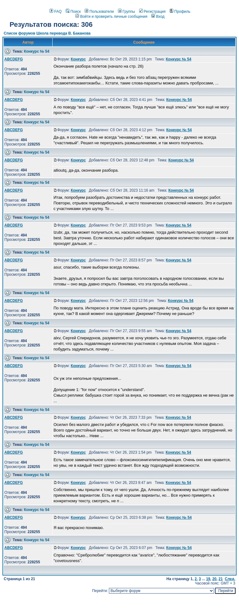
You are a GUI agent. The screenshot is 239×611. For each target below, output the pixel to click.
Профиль (180, 11)
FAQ (55, 11)
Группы (126, 11)
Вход (157, 16)
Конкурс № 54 (36, 51)
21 (220, 579)
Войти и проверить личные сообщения (111, 16)
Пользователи (99, 11)
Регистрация (152, 11)
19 (208, 579)
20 (214, 579)
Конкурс (78, 59)
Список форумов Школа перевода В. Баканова (47, 33)
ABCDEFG (13, 59)
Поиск (73, 11)
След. (230, 579)
